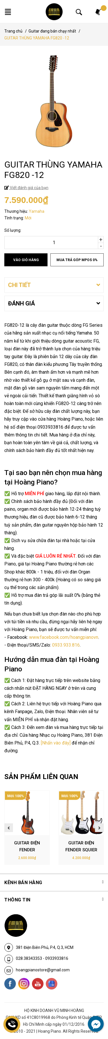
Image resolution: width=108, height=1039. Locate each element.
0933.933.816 (66, 645)
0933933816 (56, 958)
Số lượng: (12, 230)
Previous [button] (8, 827)
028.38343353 (29, 958)
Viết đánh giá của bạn (28, 187)
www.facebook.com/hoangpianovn (63, 637)
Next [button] (99, 827)
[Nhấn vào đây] (56, 743)
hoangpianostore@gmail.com (43, 970)
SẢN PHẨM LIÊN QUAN (41, 777)
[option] (27, 827)
